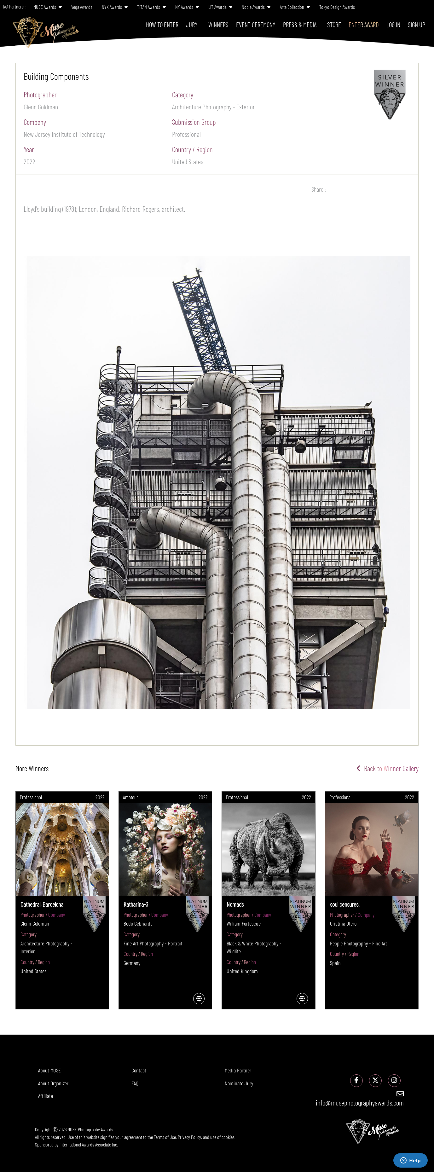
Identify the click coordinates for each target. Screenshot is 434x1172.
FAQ (134, 1083)
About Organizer (53, 1083)
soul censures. (345, 904)
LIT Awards (220, 7)
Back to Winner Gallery (387, 768)
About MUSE (49, 1070)
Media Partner (238, 1070)
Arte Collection (295, 7)
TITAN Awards (151, 7)
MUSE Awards (47, 7)
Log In (393, 24)
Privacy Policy (189, 1137)
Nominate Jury (239, 1083)
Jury (192, 24)
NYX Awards (115, 7)
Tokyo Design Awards (337, 7)
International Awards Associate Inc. (89, 1144)
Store (334, 24)
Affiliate (45, 1095)
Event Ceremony (255, 24)
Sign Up (416, 24)
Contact (138, 1070)
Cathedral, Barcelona (41, 904)
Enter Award (364, 24)
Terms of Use (165, 1137)
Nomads (235, 904)
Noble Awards (256, 7)
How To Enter (162, 24)
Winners (218, 24)
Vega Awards (81, 7)
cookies (228, 1137)
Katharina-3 (136, 904)
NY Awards (187, 7)
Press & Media (299, 24)
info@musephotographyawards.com (360, 1098)
